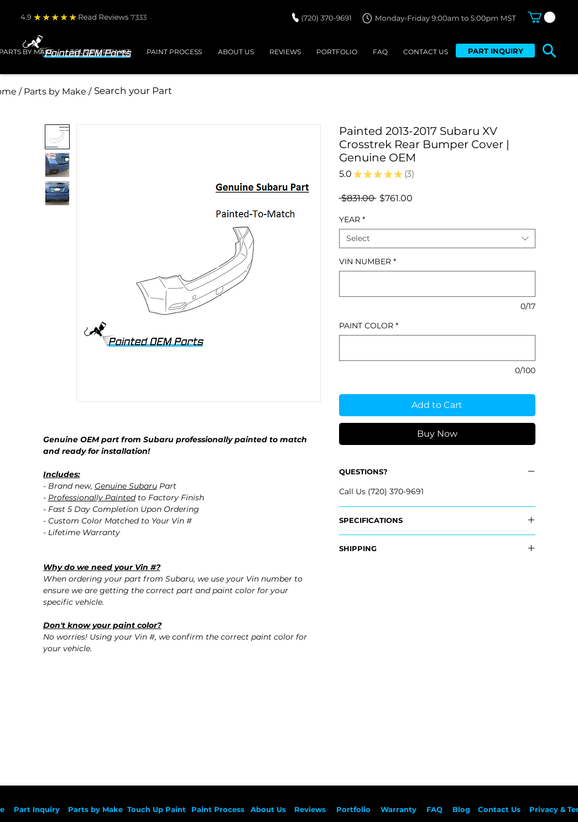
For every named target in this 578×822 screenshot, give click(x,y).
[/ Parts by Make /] (55, 91)
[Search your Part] (241, 91)
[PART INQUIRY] (495, 50)
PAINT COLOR (368, 326)
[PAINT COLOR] (437, 348)
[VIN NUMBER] (437, 284)
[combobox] (437, 238)
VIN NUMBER (367, 261)
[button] (541, 17)
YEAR (352, 219)
